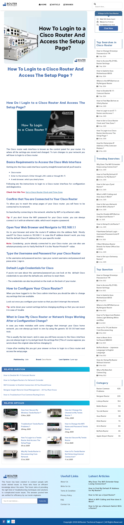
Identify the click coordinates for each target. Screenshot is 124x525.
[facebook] (4, 521)
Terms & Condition (68, 491)
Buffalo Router (102, 431)
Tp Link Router (102, 411)
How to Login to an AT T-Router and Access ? (107, 112)
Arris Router (101, 426)
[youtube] (13, 521)
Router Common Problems (103, 390)
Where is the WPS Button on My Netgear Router (108, 82)
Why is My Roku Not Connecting (104, 371)
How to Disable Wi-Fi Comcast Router (19, 375)
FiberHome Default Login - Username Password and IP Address (108, 234)
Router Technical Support (91, 522)
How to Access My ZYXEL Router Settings (107, 62)
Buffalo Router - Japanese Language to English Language (107, 350)
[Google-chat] (108, 24)
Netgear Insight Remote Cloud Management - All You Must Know (30, 390)
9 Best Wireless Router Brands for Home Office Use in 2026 (108, 246)
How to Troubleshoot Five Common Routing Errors (24, 395)
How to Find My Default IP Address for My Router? (107, 175)
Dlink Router (101, 421)
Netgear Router (103, 396)
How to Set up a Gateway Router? (107, 258)
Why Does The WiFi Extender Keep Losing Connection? (108, 165)
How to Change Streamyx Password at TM (107, 52)
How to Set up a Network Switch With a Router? (107, 205)
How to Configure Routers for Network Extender (23, 380)
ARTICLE (55, 4)
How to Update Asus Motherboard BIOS (105, 72)
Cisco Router (46, 359)
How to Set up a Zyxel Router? (105, 185)
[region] (46, 89)
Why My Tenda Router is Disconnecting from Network (30, 454)
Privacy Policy (66, 495)
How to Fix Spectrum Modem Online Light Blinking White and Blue (108, 317)
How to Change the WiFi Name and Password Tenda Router (76, 426)
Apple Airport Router (105, 436)
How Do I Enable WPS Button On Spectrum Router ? (108, 215)
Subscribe (42, 501)
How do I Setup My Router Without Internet (107, 361)
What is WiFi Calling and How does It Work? (107, 195)
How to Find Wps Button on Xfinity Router (108, 102)
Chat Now (108, 28)
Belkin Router (102, 406)
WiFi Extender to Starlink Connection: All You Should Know (27, 385)
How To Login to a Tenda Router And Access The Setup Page (31, 440)
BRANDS (68, 4)
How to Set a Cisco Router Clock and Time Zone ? (107, 122)
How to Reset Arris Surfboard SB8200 (104, 339)
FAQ (62, 500)
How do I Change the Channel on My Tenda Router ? (73, 412)
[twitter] (8, 521)
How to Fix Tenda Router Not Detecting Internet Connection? (75, 454)
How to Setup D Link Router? (108, 224)
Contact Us (65, 504)
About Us (64, 482)
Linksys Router (103, 401)
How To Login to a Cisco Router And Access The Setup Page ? (106, 133)
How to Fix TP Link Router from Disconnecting (107, 329)
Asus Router (101, 416)
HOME (42, 4)
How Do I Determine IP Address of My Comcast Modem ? (107, 145)
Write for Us (65, 486)
